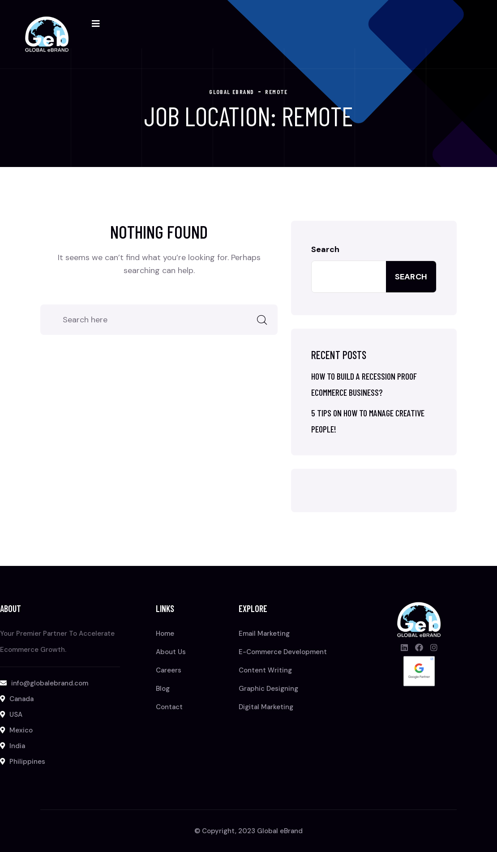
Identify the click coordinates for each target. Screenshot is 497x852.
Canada (21, 698)
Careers (168, 670)
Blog (163, 688)
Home (165, 633)
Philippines (27, 761)
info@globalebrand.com (49, 683)
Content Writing (265, 670)
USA (15, 714)
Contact (169, 706)
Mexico (21, 730)
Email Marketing (264, 633)
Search (325, 249)
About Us (171, 651)
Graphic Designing (268, 688)
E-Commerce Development (283, 651)
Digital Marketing (266, 706)
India (17, 745)
